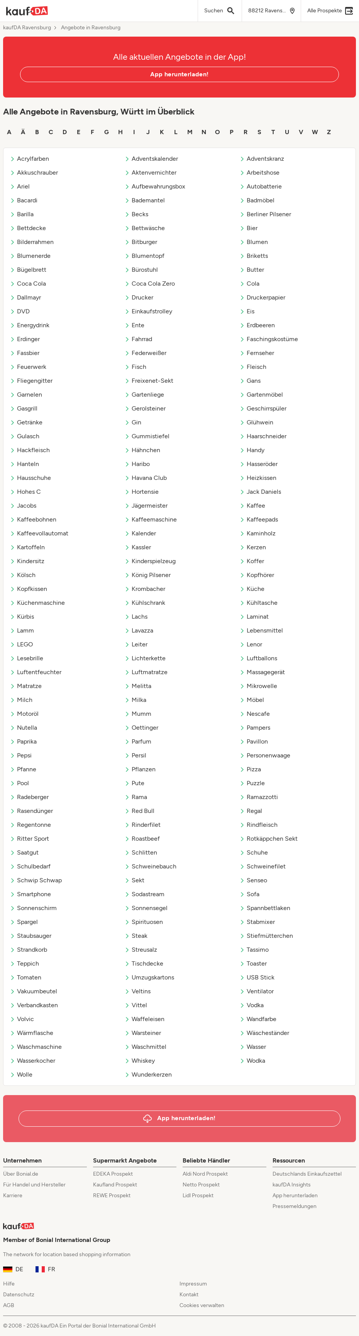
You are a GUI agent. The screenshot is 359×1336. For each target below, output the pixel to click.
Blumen (253, 242)
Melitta (137, 686)
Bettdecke (28, 228)
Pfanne (23, 769)
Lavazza (138, 630)
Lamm (22, 630)
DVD (20, 311)
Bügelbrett (28, 269)
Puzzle (252, 783)
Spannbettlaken (264, 908)
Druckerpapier (262, 297)
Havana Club (145, 477)
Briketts (253, 255)
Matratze (26, 686)
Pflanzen (140, 769)
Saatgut (24, 852)
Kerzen (252, 547)
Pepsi (21, 755)
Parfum (137, 741)
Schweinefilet (262, 866)
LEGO (21, 644)
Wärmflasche (31, 1032)
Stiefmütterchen (266, 935)
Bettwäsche (144, 228)
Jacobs (23, 505)
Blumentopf (144, 255)
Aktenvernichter (150, 172)
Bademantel (144, 200)
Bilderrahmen (32, 242)
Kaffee (252, 505)
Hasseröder (258, 464)
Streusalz (140, 949)
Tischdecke (143, 963)
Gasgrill (23, 408)
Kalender (140, 533)
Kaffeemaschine (150, 519)
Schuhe (253, 852)
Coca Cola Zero (149, 283)
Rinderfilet (142, 824)
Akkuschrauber (34, 172)
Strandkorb (28, 949)
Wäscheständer (264, 1032)
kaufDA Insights (292, 1184)
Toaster (253, 963)
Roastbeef (142, 838)
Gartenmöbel (261, 394)
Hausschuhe (30, 477)
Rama (135, 797)
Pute (134, 783)
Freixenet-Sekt (148, 380)
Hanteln (24, 464)
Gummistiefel (146, 436)
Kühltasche (258, 602)
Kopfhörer (256, 575)
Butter (251, 269)
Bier (248, 228)
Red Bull (139, 810)
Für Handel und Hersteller (34, 1184)
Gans (250, 380)
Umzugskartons (149, 977)
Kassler (137, 547)
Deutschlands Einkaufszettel (307, 1174)
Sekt (134, 880)
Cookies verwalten (202, 1305)
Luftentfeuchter (35, 672)
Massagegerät (262, 672)
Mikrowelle (258, 686)
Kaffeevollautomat (39, 533)
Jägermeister (146, 505)
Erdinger (25, 339)
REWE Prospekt (111, 1195)
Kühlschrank (144, 602)
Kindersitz (27, 561)
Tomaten (25, 977)
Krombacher (144, 588)
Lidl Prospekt (198, 1195)
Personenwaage (264, 755)
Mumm (137, 713)
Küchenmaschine (37, 602)
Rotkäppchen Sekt (268, 838)
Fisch (135, 366)
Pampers (254, 727)
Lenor (250, 644)
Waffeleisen (144, 1019)
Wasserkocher (32, 1060)
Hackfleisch (30, 450)
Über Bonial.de (20, 1174)
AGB (8, 1305)
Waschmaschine (36, 1046)
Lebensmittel (261, 630)
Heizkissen (257, 477)
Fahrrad (138, 339)
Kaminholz (257, 533)
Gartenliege (144, 394)
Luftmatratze (146, 672)
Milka (135, 699)
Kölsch (23, 575)
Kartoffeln (27, 547)
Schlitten (140, 852)
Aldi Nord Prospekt (205, 1174)
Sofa (249, 894)
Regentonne (30, 824)
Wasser (252, 1046)
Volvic (22, 1019)
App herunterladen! (179, 74)
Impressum (193, 1283)
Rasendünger (31, 810)
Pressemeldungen (295, 1206)
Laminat (254, 616)
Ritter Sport (29, 838)
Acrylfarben (29, 158)
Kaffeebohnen (33, 519)
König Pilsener (147, 575)
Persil (135, 755)
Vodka (251, 1005)
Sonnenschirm (33, 908)
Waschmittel (145, 1046)
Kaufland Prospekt (115, 1184)
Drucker (138, 297)
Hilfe (9, 1283)
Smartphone (30, 894)
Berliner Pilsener (265, 214)
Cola (249, 283)
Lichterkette (145, 658)
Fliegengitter (31, 380)
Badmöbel (256, 200)
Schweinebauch (150, 866)
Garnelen (26, 394)
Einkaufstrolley (148, 311)
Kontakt (189, 1294)
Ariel (20, 186)
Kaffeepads (258, 519)
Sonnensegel (146, 908)
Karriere (12, 1195)
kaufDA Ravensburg (27, 27)
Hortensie (141, 491)
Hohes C (25, 491)
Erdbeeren (257, 325)
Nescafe (254, 713)
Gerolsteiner (145, 408)
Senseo (253, 880)
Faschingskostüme (268, 339)
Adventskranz (261, 158)
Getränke (26, 422)
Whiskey (139, 1060)
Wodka (252, 1060)
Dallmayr (25, 297)
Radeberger (29, 797)
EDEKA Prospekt (113, 1174)
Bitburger (140, 242)
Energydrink (29, 325)
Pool (19, 783)
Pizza (250, 769)
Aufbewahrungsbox (154, 186)
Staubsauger (30, 935)
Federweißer (145, 353)
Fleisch (252, 366)
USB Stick (256, 977)
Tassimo (254, 949)
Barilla (22, 214)
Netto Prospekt (201, 1184)
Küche (251, 588)
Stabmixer (257, 921)
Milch (21, 699)
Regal (250, 810)
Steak (135, 935)
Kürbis (22, 616)
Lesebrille (26, 658)
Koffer (251, 561)
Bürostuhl (141, 269)
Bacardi (23, 200)
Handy (251, 450)
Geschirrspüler (262, 408)
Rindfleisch (258, 824)
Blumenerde (30, 255)
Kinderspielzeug (150, 561)
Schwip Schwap (36, 880)
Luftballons (258, 658)
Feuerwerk (28, 366)
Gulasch (24, 436)
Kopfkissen (28, 588)
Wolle (21, 1074)
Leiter (135, 644)
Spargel (24, 921)
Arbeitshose (259, 172)
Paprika (23, 741)
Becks (136, 214)
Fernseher (256, 353)
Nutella (23, 727)
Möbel (251, 699)
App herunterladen (295, 1195)
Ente (134, 325)
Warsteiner (142, 1032)
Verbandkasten (34, 1005)
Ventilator (256, 991)
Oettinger (141, 727)
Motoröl (24, 713)
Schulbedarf (30, 866)
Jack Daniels (260, 491)
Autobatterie (260, 186)
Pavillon (253, 741)
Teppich (24, 963)
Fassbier (24, 353)
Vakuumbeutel (33, 991)
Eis (246, 311)
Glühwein (256, 422)
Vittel (135, 1005)
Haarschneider (262, 436)
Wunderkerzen (148, 1074)
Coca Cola (28, 283)
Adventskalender (151, 158)
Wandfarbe (257, 1019)
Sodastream (144, 894)
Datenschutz (18, 1294)
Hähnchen (142, 450)
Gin (132, 422)
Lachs (135, 616)
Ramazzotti (258, 797)
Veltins (137, 991)
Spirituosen (143, 921)
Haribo (137, 464)
